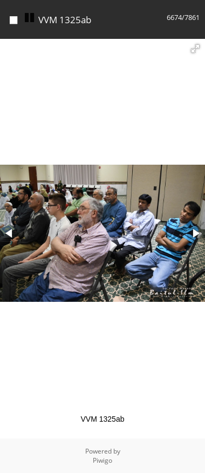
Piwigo (102, 460)
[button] (195, 48)
